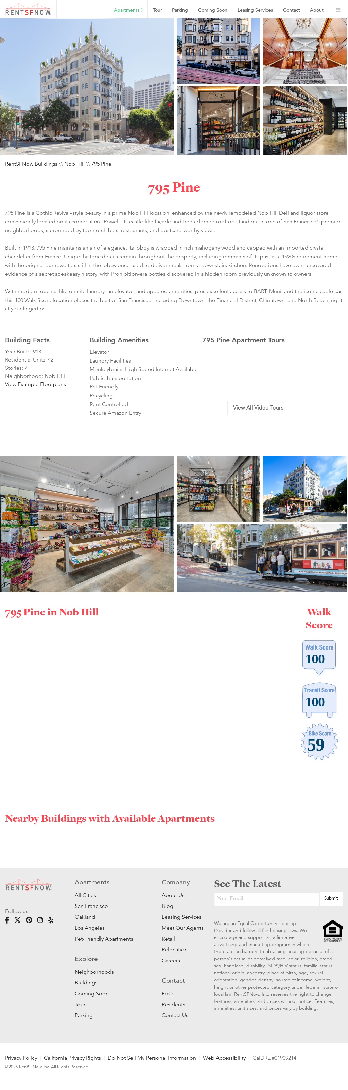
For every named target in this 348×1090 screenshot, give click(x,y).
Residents (173, 1004)
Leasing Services (178, 917)
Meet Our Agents (178, 928)
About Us (173, 895)
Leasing (255, 10)
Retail (168, 938)
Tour (157, 10)
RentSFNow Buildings (31, 164)
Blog (167, 906)
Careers (171, 960)
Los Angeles (90, 928)
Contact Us (175, 1015)
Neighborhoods (94, 971)
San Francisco (91, 906)
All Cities (85, 895)
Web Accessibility (224, 1058)
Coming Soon (212, 10)
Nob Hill (74, 164)
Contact (291, 10)
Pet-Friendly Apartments (104, 938)
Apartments (128, 10)
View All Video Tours (258, 408)
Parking (180, 10)
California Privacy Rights (72, 1058)
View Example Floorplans (35, 384)
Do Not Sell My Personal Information (152, 1058)
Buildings (86, 982)
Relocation (175, 949)
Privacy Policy (21, 1058)
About (317, 10)
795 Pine (101, 164)
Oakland (85, 917)
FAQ (167, 993)
